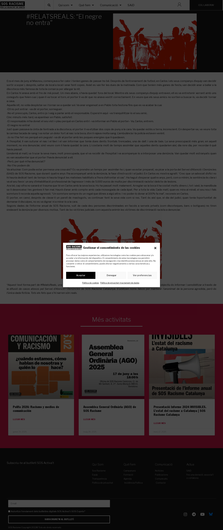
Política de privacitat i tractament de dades (119, 283)
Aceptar (80, 275)
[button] (155, 248)
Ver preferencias (142, 275)
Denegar (111, 275)
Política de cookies (90, 283)
